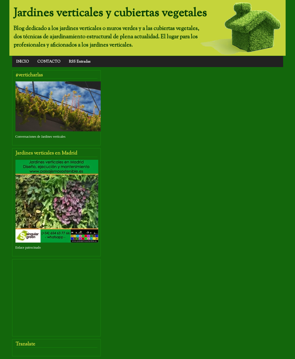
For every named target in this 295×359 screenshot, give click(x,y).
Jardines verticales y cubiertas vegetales (110, 13)
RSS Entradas (80, 61)
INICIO (22, 61)
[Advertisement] (56, 293)
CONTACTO (48, 61)
